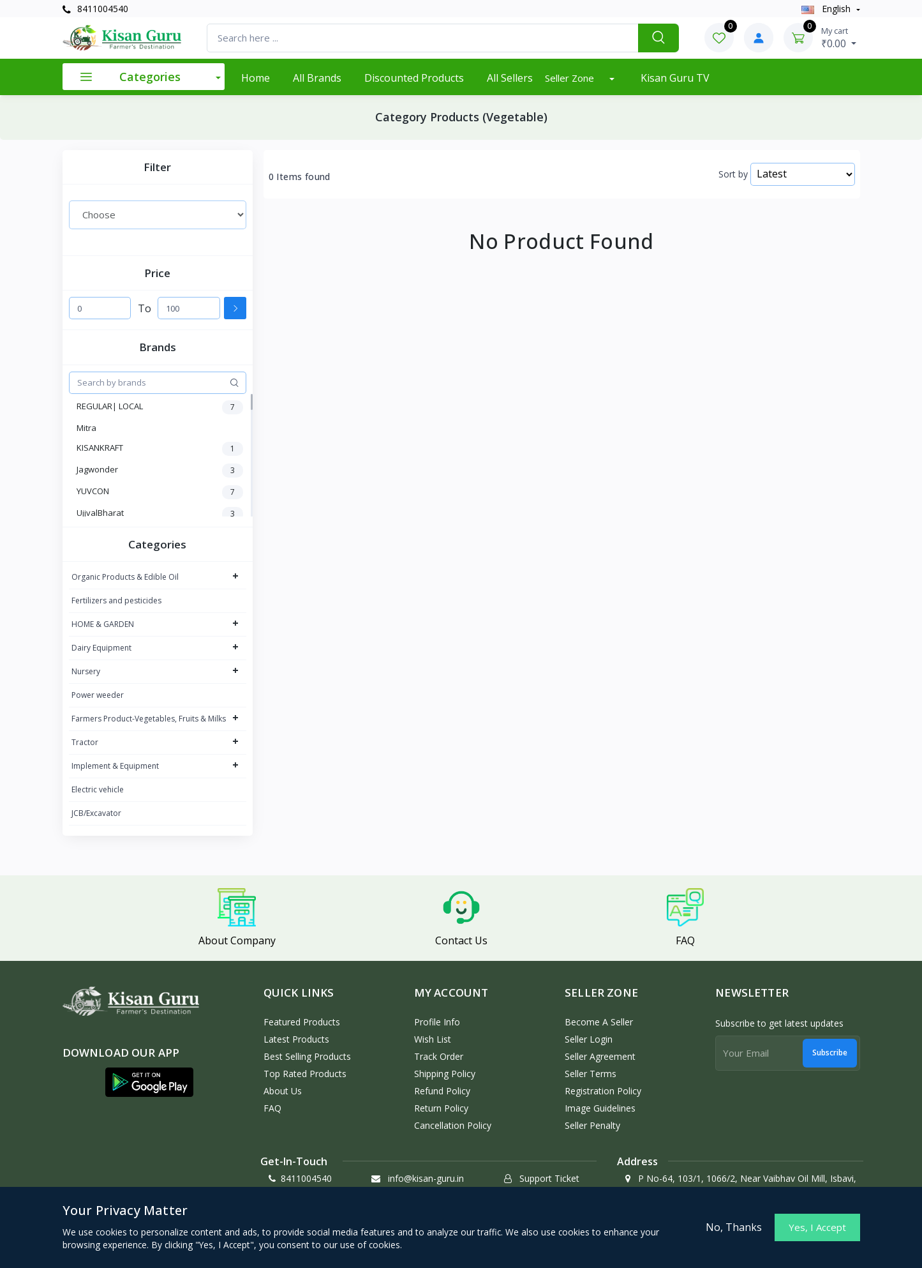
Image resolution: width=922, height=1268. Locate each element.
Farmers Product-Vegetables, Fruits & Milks (148, 718)
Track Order (438, 1056)
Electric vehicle (97, 789)
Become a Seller (599, 1022)
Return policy (441, 1108)
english (827, 9)
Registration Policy (603, 1091)
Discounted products (414, 78)
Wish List (432, 1039)
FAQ (272, 1108)
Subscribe (829, 1052)
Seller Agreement (600, 1056)
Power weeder (97, 695)
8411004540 (95, 9)
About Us (283, 1091)
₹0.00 (838, 37)
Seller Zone (571, 78)
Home (255, 78)
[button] (149, 1082)
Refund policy (442, 1091)
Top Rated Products (305, 1074)
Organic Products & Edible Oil (125, 576)
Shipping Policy (444, 1074)
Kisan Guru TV (675, 78)
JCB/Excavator (96, 813)
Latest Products (296, 1039)
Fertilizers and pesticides (116, 600)
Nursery (85, 671)
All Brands (317, 78)
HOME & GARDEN (102, 624)
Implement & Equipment (115, 765)
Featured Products (302, 1022)
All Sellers (510, 78)
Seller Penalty (592, 1125)
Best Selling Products (307, 1056)
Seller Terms (590, 1074)
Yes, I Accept (817, 1227)
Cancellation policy (452, 1125)
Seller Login (589, 1039)
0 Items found (300, 177)
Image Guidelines (600, 1108)
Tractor (84, 742)
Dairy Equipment (101, 647)
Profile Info (437, 1022)
